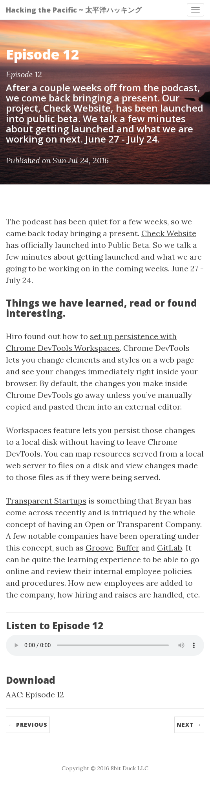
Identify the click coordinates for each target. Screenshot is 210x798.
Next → (189, 724)
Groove (99, 547)
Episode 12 (45, 694)
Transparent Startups (46, 501)
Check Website (168, 233)
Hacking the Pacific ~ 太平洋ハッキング (74, 9)
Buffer (128, 547)
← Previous (27, 724)
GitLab (169, 547)
